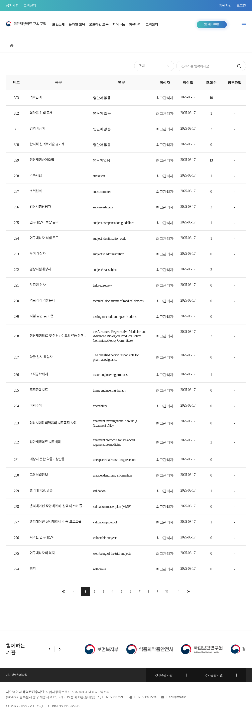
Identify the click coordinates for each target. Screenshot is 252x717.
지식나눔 (118, 24)
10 (166, 591)
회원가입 (225, 5)
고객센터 (29, 5)
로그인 (241, 5)
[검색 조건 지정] (154, 66)
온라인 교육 (77, 24)
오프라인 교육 (98, 24)
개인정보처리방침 (16, 675)
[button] (49, 649)
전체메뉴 (244, 24)
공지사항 (12, 5)
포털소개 (58, 24)
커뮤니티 (135, 24)
